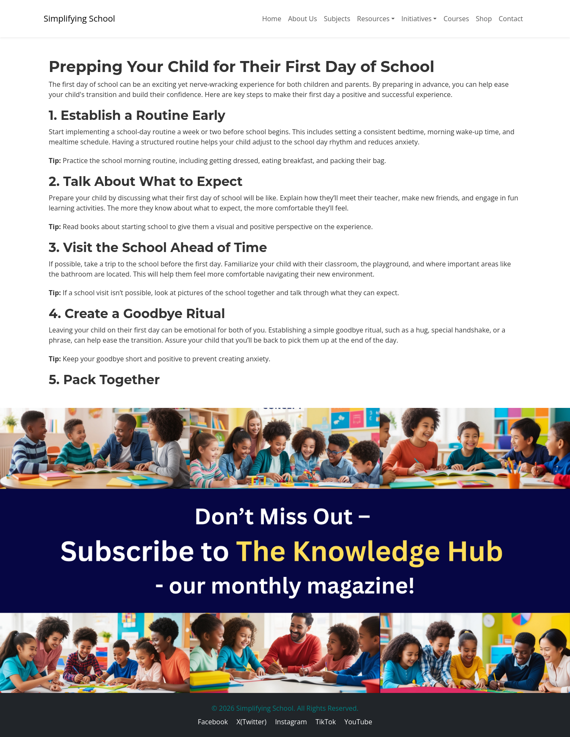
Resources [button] (373, 18)
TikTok (325, 721)
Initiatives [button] (416, 18)
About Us (302, 18)
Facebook (213, 721)
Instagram (291, 721)
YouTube (358, 721)
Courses (456, 18)
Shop (484, 18)
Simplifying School (79, 18)
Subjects (337, 18)
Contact (511, 18)
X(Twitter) (251, 721)
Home (271, 18)
